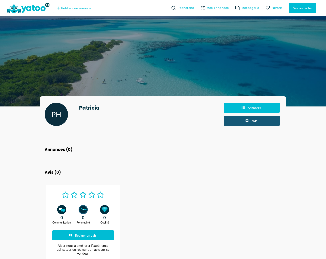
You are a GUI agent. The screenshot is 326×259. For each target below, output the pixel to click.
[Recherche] (172, 8)
